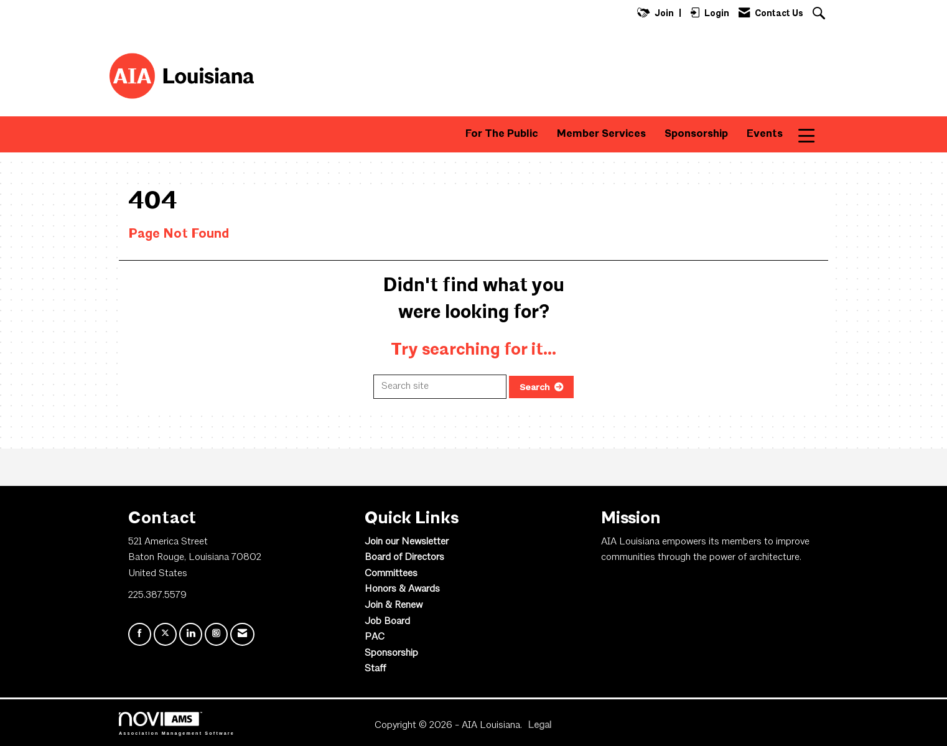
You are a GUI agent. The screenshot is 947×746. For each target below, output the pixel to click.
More (814, 134)
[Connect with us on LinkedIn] (190, 634)
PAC (375, 637)
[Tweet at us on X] (165, 634)
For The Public (501, 134)
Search (535, 387)
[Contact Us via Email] (242, 634)
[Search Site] (820, 14)
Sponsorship (696, 134)
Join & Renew (393, 605)
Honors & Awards (402, 589)
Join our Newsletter (407, 542)
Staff (375, 669)
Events (765, 134)
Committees (391, 574)
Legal (539, 725)
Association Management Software (177, 723)
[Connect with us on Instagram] (216, 634)
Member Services (601, 134)
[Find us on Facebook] (139, 634)
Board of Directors (404, 557)
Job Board (387, 622)
